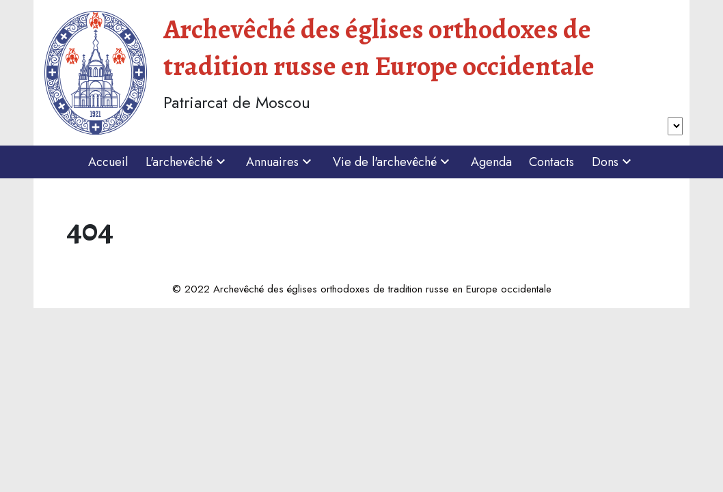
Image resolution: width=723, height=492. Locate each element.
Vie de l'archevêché (393, 162)
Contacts (551, 162)
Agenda (491, 162)
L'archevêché (187, 162)
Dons (613, 162)
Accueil (108, 162)
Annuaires (280, 162)
